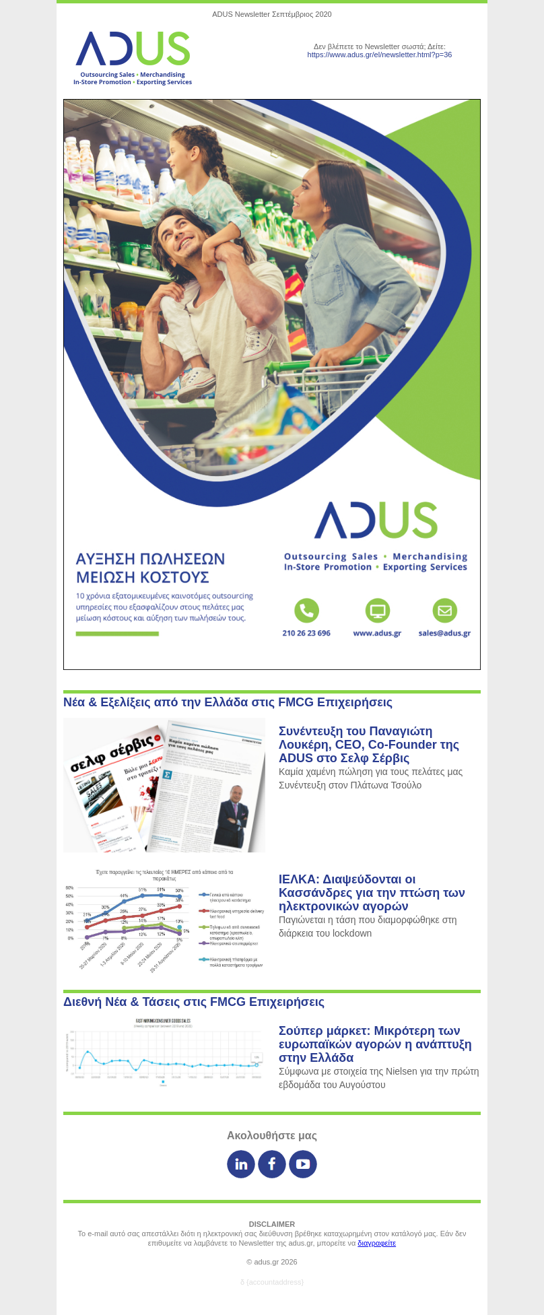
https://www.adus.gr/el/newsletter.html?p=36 (380, 54)
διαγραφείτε (377, 1243)
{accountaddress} (275, 1282)
